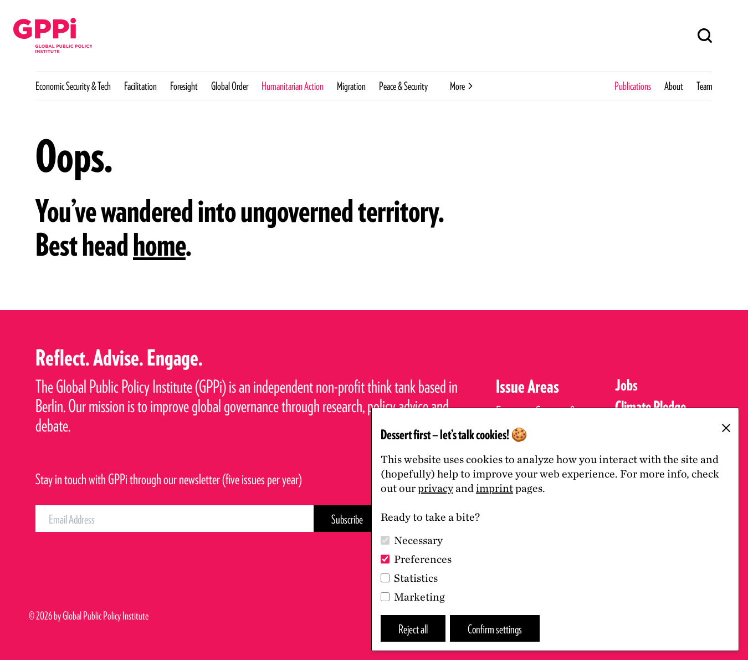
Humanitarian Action (293, 86)
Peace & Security (403, 86)
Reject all (413, 628)
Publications (632, 86)
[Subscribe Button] (347, 518)
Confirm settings (495, 628)
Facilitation (140, 86)
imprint (494, 488)
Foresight (184, 86)
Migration (351, 86)
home (159, 244)
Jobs (626, 384)
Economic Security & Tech (73, 86)
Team (704, 86)
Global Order (229, 86)
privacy (435, 488)
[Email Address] (174, 518)
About (673, 86)
